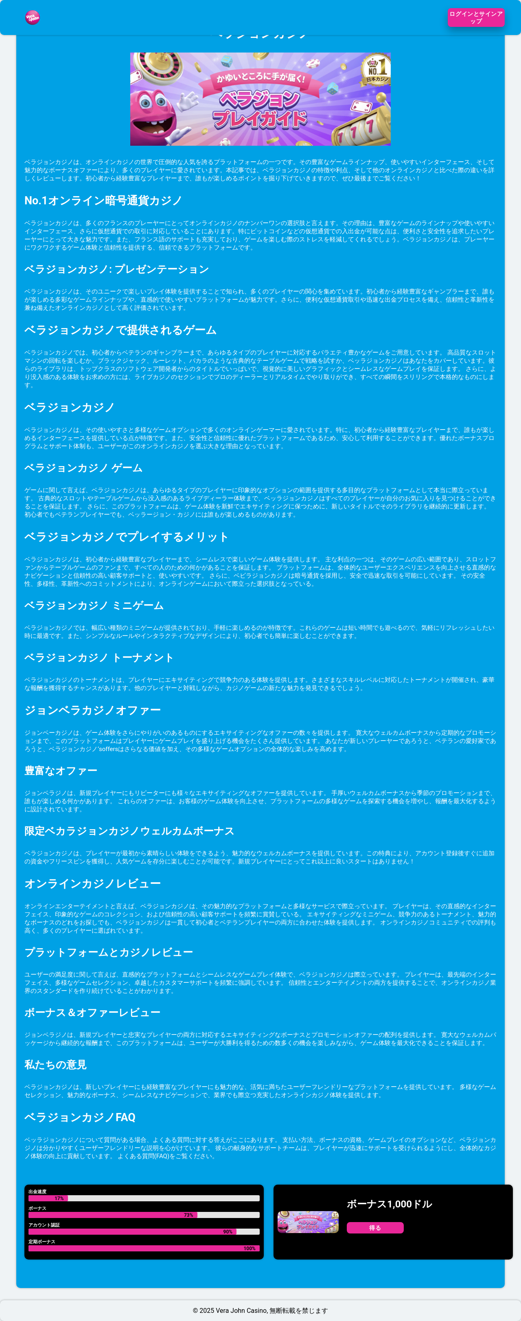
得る (375, 1228)
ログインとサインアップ (476, 17)
